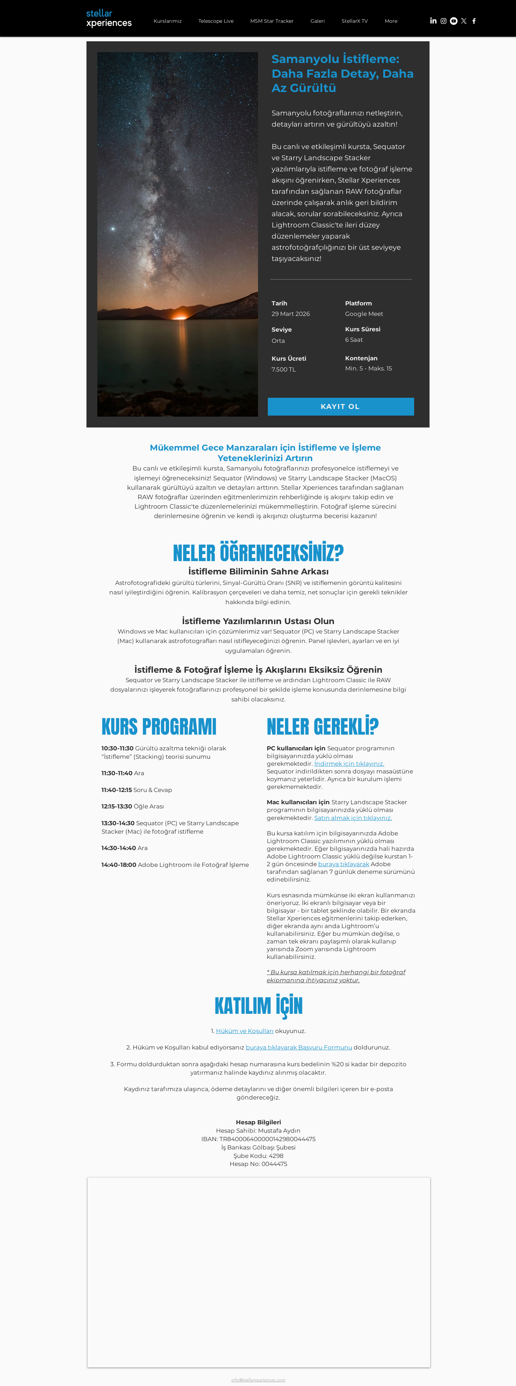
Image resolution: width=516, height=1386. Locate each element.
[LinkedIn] (433, 21)
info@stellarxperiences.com (258, 1380)
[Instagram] (443, 21)
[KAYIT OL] (341, 407)
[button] (167, 21)
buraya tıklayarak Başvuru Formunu (299, 1047)
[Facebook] (474, 21)
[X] (464, 21)
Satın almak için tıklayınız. (353, 817)
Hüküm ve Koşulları (245, 1030)
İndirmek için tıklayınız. (349, 763)
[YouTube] (454, 21)
